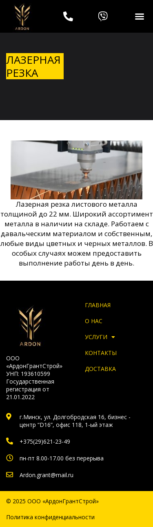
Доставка (100, 369)
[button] (139, 16)
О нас (93, 321)
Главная (98, 305)
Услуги (100, 337)
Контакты (101, 353)
